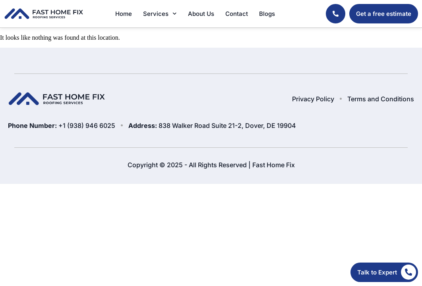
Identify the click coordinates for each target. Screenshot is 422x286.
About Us (201, 13)
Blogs (267, 13)
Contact (236, 13)
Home (123, 13)
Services (160, 14)
